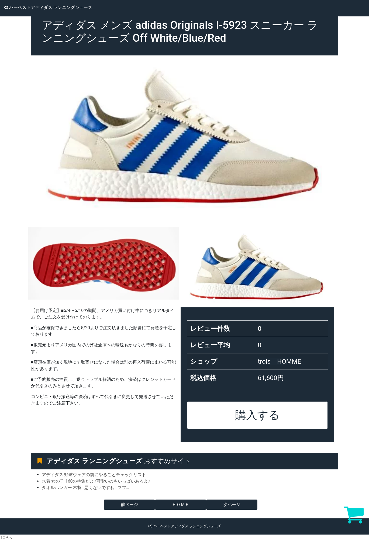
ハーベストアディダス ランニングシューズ (48, 7)
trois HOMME (279, 361)
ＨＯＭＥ (180, 504)
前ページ (129, 504)
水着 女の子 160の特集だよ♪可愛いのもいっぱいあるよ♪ (96, 481)
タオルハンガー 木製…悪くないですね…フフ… (85, 487)
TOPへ (6, 537)
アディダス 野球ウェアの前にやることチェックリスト (94, 474)
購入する (257, 415)
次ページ (231, 504)
